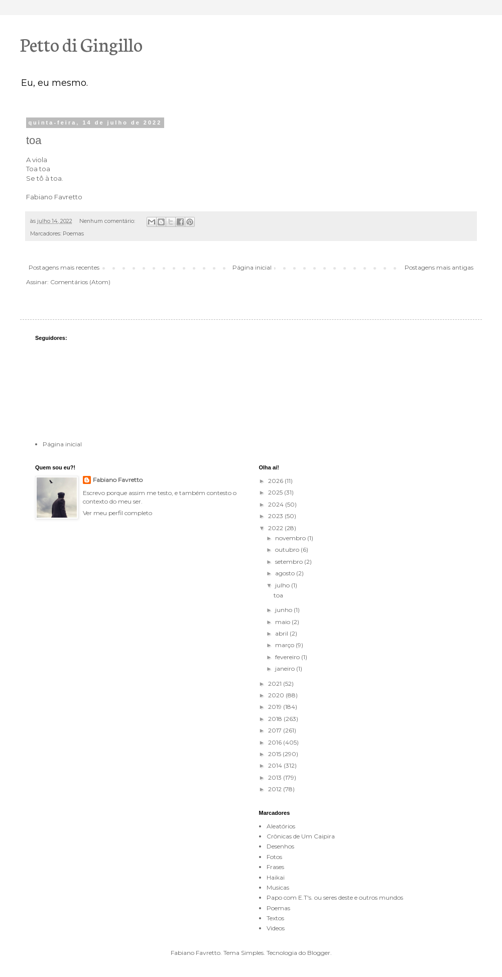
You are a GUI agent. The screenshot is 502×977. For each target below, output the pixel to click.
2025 (276, 492)
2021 (275, 683)
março (285, 645)
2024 (276, 504)
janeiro (285, 668)
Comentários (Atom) (80, 282)
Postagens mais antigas (439, 267)
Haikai (276, 877)
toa (34, 140)
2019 (275, 706)
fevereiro (288, 657)
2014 (276, 765)
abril (282, 633)
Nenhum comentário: (108, 221)
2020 (277, 695)
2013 (275, 777)
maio (283, 622)
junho (284, 610)
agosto (285, 573)
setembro (289, 561)
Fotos (274, 857)
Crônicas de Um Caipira (301, 836)
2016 (275, 742)
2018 (276, 718)
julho (283, 585)
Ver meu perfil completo (117, 513)
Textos (275, 918)
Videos (276, 928)
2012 (275, 789)
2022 (276, 528)
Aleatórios (281, 826)
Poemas (73, 233)
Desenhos (280, 846)
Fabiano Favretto (118, 479)
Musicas (278, 887)
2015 (275, 754)
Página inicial (252, 267)
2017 (275, 730)
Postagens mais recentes (64, 267)
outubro (288, 549)
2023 (276, 516)
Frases (275, 867)
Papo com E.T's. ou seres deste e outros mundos (335, 897)
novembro (291, 538)
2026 (276, 480)
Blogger (318, 952)
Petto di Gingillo (81, 43)
